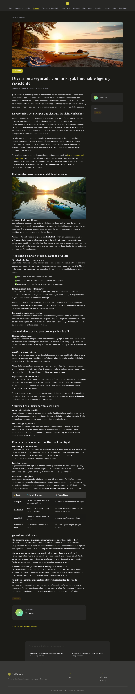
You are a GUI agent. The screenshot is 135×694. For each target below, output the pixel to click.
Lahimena (15, 674)
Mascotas (76, 8)
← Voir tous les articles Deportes (24, 627)
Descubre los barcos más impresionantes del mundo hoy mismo (46, 654)
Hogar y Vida (65, 8)
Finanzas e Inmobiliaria (50, 8)
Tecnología (123, 8)
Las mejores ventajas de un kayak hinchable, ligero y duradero (87, 654)
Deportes (36, 8)
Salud (115, 8)
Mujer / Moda (87, 8)
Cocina (27, 8)
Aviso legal (103, 677)
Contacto (103, 681)
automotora (19, 8)
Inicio (10, 8)
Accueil (14, 17)
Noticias (107, 8)
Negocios (97, 8)
